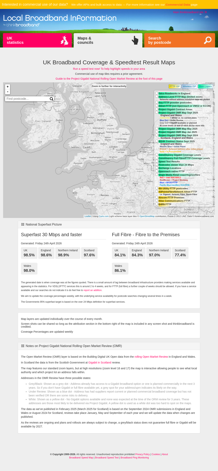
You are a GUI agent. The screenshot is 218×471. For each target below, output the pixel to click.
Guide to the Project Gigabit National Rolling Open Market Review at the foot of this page (109, 78)
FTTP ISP (175, 86)
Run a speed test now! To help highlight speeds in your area (109, 68)
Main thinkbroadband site (190, 12)
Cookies (156, 454)
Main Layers (205, 86)
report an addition (93, 290)
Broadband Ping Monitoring (135, 457)
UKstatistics (15, 40)
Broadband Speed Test (107, 457)
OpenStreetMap (147, 216)
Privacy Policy (142, 454)
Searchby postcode (159, 40)
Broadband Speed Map (81, 457)
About (165, 454)
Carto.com (104, 216)
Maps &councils (85, 40)
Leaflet (88, 216)
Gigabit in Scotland (99, 362)
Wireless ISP (189, 86)
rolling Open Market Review (151, 356)
